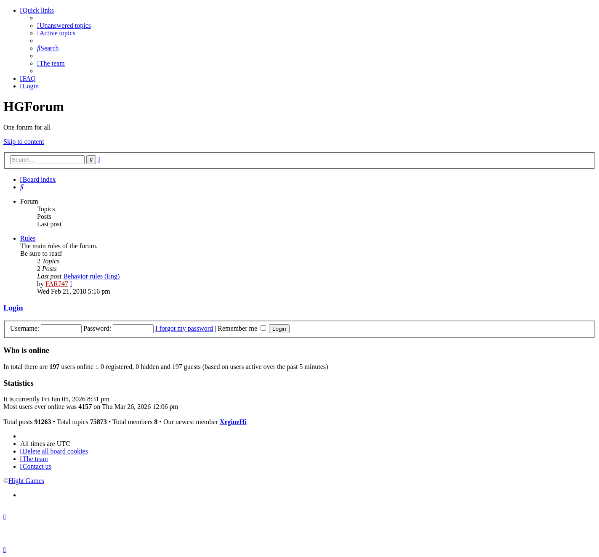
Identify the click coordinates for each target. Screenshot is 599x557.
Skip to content (23, 141)
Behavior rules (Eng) (91, 276)
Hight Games (26, 480)
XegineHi (233, 421)
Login (13, 307)
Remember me (242, 328)
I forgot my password (184, 328)
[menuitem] (64, 25)
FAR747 (56, 283)
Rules (27, 238)
